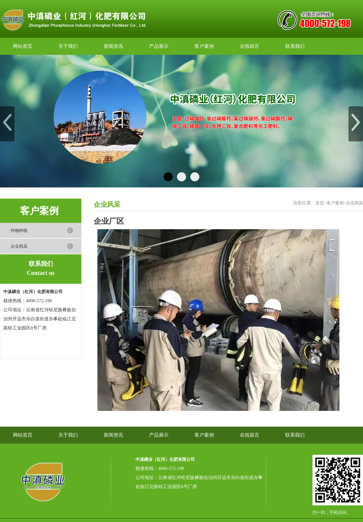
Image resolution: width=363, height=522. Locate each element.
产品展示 (158, 46)
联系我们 (295, 46)
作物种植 (19, 230)
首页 (320, 203)
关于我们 (68, 46)
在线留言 (249, 46)
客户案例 (204, 46)
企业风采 (19, 246)
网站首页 (22, 46)
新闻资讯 (113, 46)
